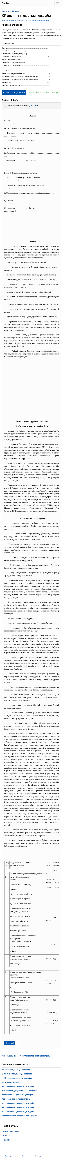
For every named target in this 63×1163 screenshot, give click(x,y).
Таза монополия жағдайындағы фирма (19, 1116)
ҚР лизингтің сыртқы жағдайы (16, 1070)
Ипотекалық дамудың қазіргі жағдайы (19, 1090)
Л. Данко (6, 1140)
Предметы (5, 11)
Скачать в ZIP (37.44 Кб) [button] (14, 92)
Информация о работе (26, 1056)
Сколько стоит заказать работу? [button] (43, 92)
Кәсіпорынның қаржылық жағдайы (18, 1086)
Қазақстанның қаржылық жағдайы (18, 1095)
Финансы (15, 11)
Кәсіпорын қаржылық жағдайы (16, 1099)
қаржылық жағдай (10, 1082)
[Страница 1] (9, 1043)
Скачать (33, 105)
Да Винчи (6, 1136)
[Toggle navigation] (57, 3)
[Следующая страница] (17, 1043)
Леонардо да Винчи (10, 1131)
